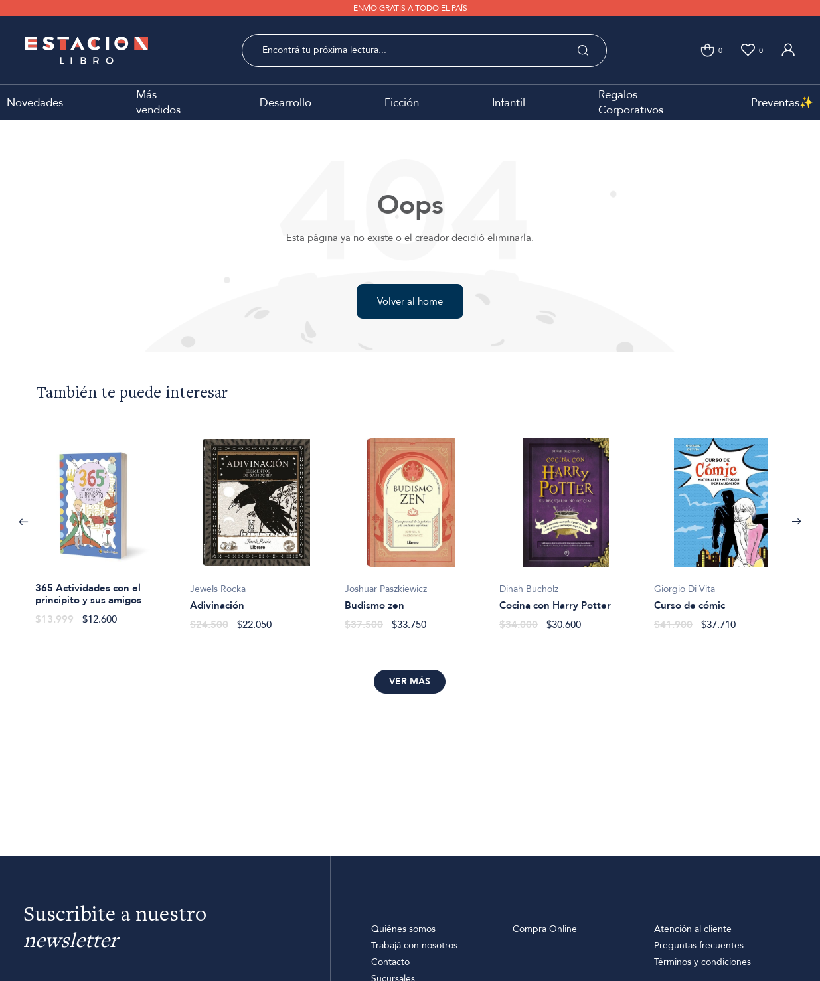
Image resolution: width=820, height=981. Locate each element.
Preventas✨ (782, 102)
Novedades (35, 102)
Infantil (508, 102)
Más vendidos (158, 102)
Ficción (401, 102)
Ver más (409, 681)
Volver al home (410, 301)
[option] (102, 525)
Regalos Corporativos (630, 102)
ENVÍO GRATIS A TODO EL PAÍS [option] (410, 8)
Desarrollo (285, 102)
